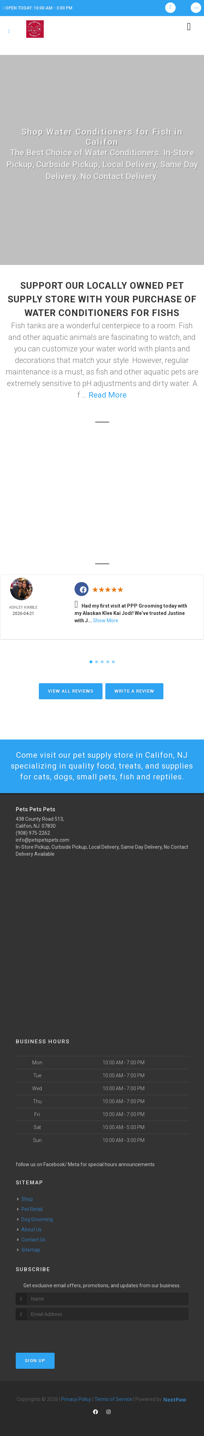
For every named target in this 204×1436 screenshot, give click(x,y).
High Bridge (108, 537)
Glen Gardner (62, 537)
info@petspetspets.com (42, 840)
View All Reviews (70, 691)
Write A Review (134, 691)
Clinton (64, 548)
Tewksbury (97, 528)
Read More (108, 395)
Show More (105, 620)
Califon (119, 517)
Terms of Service (113, 1399)
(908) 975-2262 (33, 833)
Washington (100, 548)
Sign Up (35, 1360)
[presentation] (53, 1333)
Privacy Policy (76, 1399)
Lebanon (147, 537)
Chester (133, 528)
